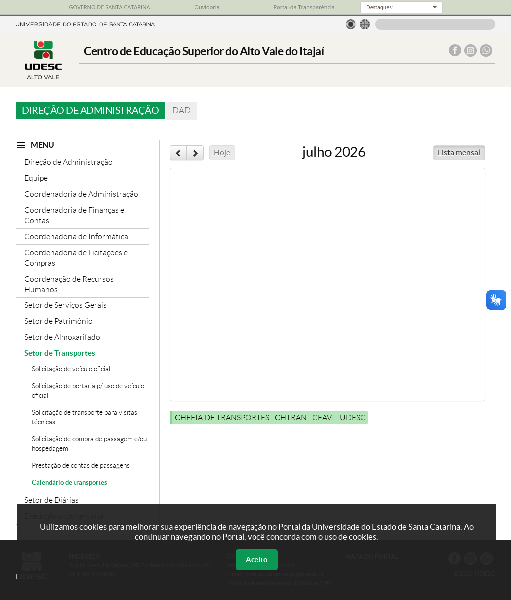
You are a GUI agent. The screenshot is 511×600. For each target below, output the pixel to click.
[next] (194, 152)
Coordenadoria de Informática (76, 236)
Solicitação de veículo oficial (71, 369)
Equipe (36, 178)
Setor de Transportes (59, 353)
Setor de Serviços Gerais (65, 305)
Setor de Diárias (51, 500)
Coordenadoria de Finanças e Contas (74, 215)
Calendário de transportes (69, 482)
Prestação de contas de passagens (81, 465)
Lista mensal (459, 152)
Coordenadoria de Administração (81, 194)
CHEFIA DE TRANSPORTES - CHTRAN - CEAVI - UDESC (270, 417)
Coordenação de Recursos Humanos (69, 284)
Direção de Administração (68, 162)
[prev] (178, 152)
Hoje (222, 152)
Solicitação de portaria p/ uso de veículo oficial (88, 390)
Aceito (257, 559)
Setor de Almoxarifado (62, 337)
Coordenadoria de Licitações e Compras (76, 257)
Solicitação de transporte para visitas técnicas (84, 417)
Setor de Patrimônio (58, 321)
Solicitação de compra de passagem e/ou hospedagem (89, 443)
